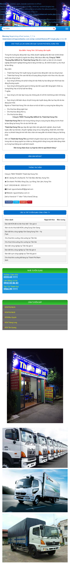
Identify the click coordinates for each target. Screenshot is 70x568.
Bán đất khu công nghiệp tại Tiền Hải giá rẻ (20, 250)
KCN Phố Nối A (10, 307)
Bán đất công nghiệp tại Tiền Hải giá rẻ (19, 246)
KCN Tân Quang (10, 327)
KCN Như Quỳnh (10, 317)
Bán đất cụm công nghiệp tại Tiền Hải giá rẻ (20, 254)
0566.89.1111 (11, 289)
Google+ (23, 202)
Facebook (9, 202)
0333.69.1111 (11, 277)
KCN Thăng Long (11, 322)
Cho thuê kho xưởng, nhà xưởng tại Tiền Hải (21, 238)
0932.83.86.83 (11, 283)
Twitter (16, 202)
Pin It (29, 202)
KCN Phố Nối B (10, 312)
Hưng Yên (30, 50)
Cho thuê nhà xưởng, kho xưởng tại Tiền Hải (21, 242)
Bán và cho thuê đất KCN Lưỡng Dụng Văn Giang (22, 228)
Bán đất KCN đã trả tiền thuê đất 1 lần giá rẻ (21, 224)
